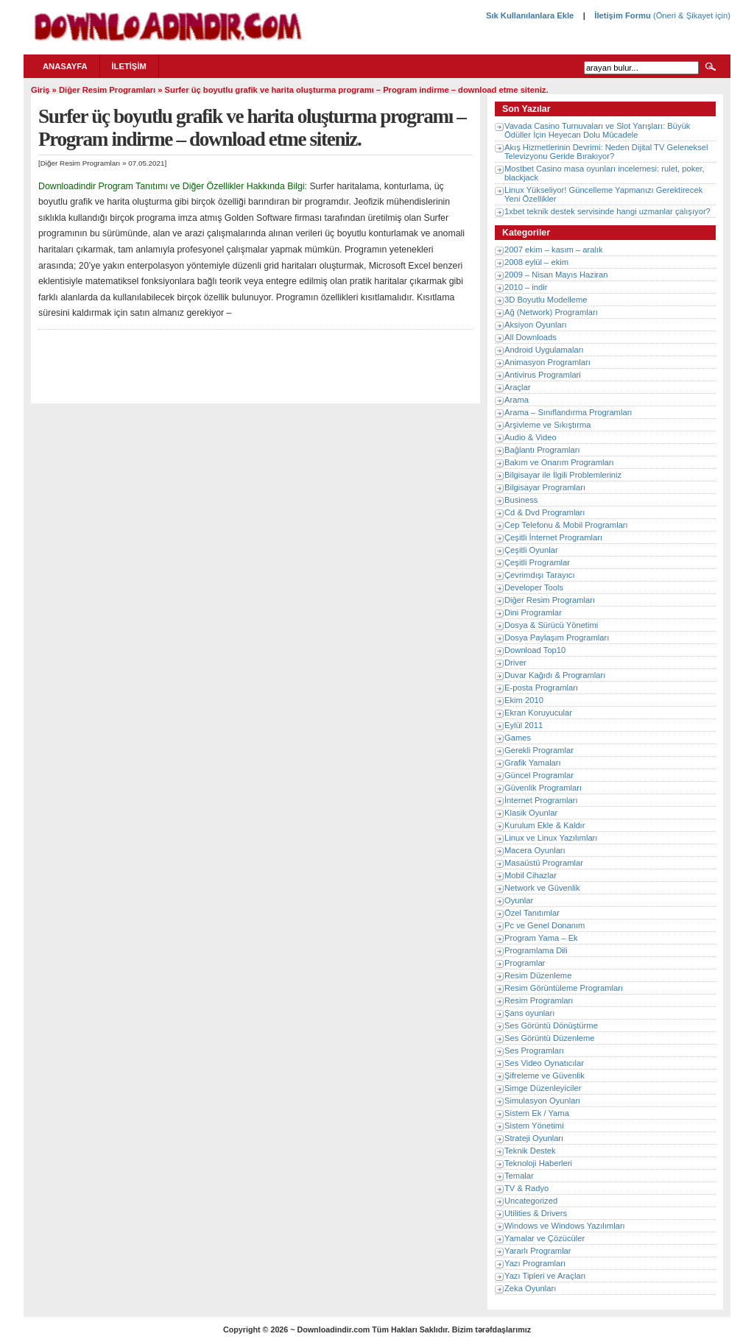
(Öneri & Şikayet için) (690, 15)
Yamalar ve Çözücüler (544, 1238)
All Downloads (530, 337)
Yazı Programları (535, 1263)
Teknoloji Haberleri (538, 1163)
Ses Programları (534, 1050)
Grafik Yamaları (532, 762)
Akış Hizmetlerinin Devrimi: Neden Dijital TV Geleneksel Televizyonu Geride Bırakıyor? (606, 151)
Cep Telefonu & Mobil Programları (566, 524)
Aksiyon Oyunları (535, 324)
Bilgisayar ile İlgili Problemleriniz (562, 474)
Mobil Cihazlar (530, 875)
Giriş (40, 89)
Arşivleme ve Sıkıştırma (547, 424)
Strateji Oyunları (533, 1138)
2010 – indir (525, 287)
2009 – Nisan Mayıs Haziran (556, 274)
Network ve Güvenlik (542, 887)
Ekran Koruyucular (538, 712)
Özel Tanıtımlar (532, 912)
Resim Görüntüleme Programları (563, 987)
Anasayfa (65, 66)
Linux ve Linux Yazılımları (550, 837)
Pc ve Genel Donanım (544, 925)
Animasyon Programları (547, 362)
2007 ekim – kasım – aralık (553, 249)
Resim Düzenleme (537, 975)
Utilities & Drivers (535, 1213)
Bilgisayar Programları (544, 487)
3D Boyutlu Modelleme (546, 299)
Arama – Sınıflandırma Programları (568, 412)
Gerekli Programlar (539, 750)
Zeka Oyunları (530, 1288)
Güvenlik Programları (543, 787)
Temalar (519, 1175)
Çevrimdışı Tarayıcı (539, 575)
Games (517, 737)
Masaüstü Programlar (543, 862)
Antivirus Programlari (542, 374)
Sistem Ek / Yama (536, 1113)
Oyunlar (518, 900)
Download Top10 (535, 650)
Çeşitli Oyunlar (531, 549)
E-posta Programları (541, 687)
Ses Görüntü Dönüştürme (551, 1025)
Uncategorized (530, 1200)
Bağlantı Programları (542, 449)
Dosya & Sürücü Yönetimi (551, 625)
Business (521, 499)
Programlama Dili (536, 950)
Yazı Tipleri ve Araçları (544, 1275)
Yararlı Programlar (537, 1250)
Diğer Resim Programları (107, 89)
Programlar (524, 962)
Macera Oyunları (535, 850)
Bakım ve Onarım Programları (559, 462)
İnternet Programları (541, 800)
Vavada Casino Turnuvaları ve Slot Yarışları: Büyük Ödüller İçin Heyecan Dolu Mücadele (597, 130)
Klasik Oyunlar (530, 812)
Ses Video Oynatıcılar (544, 1063)
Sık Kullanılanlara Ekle (530, 15)
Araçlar (517, 387)
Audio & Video (530, 437)
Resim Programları (538, 1000)
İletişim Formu (622, 15)
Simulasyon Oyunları (542, 1100)
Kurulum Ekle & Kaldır (544, 825)
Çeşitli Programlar (537, 562)
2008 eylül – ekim (536, 262)
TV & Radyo (526, 1188)
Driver (515, 662)
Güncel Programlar (539, 775)
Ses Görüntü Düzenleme (549, 1038)
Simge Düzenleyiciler (542, 1088)
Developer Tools (533, 587)
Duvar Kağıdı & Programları (554, 675)
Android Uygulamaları (544, 349)
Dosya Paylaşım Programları (556, 637)
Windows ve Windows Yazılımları (564, 1225)
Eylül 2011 (523, 725)
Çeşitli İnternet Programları (553, 537)
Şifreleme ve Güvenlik (544, 1075)
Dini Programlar (533, 612)
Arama (516, 399)
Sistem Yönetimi (534, 1125)
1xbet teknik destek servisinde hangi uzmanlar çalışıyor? (607, 211)
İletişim (129, 66)
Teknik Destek (530, 1150)
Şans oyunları (529, 1013)
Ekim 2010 (523, 700)
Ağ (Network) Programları (551, 312)
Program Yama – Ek (541, 937)
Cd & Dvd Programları (544, 512)
